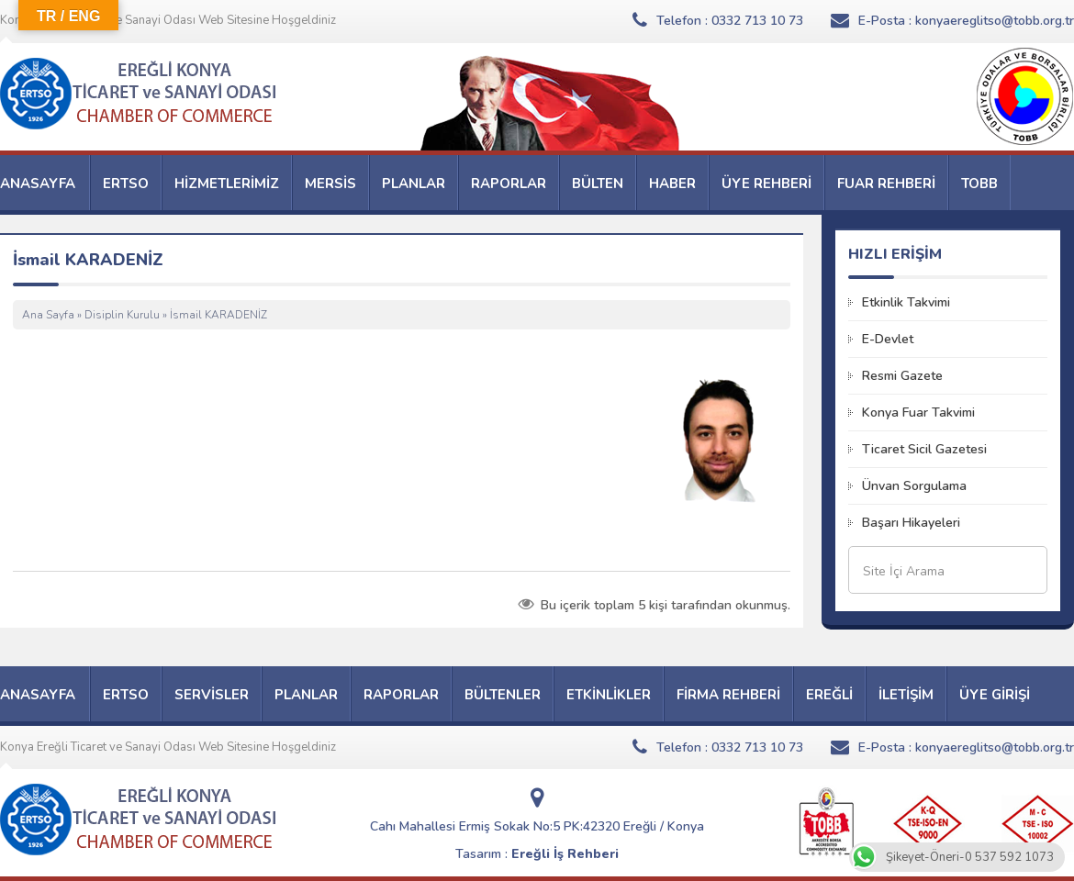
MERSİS (330, 183)
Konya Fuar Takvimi (918, 412)
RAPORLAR (508, 183)
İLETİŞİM (906, 695)
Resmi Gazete (902, 376)
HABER (672, 183)
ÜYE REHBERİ (766, 183)
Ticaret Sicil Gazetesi (924, 449)
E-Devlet (887, 339)
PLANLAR (413, 183)
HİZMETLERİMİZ (226, 183)
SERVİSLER (211, 695)
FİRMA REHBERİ (728, 695)
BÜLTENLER (502, 695)
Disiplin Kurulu (122, 314)
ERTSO (126, 183)
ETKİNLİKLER (608, 695)
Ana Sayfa (48, 314)
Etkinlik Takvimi (906, 302)
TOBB (979, 183)
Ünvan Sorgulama (914, 486)
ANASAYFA (37, 183)
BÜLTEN (597, 183)
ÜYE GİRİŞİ (994, 695)
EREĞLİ (829, 695)
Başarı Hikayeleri (911, 522)
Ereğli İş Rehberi (565, 854)
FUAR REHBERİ (886, 183)
